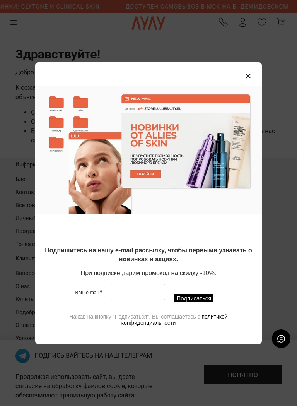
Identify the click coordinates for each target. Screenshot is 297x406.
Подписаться (194, 298)
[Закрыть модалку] (248, 76)
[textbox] (148, 255)
